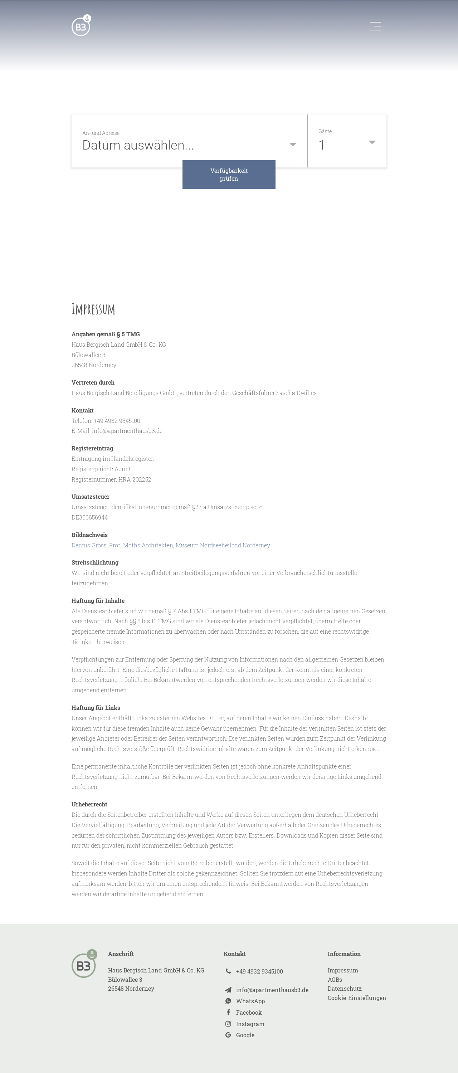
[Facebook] (266, 1012)
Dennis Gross (89, 545)
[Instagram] (266, 1024)
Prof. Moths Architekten (141, 545)
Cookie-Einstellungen (357, 997)
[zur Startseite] (81, 25)
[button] (373, 26)
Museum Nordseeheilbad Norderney (223, 545)
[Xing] (266, 971)
